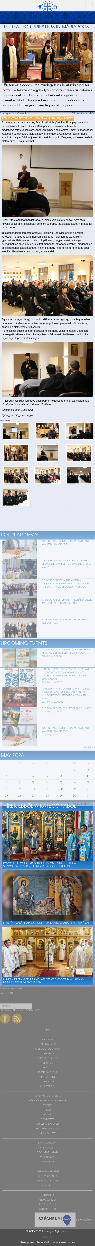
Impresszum (47, 1237)
